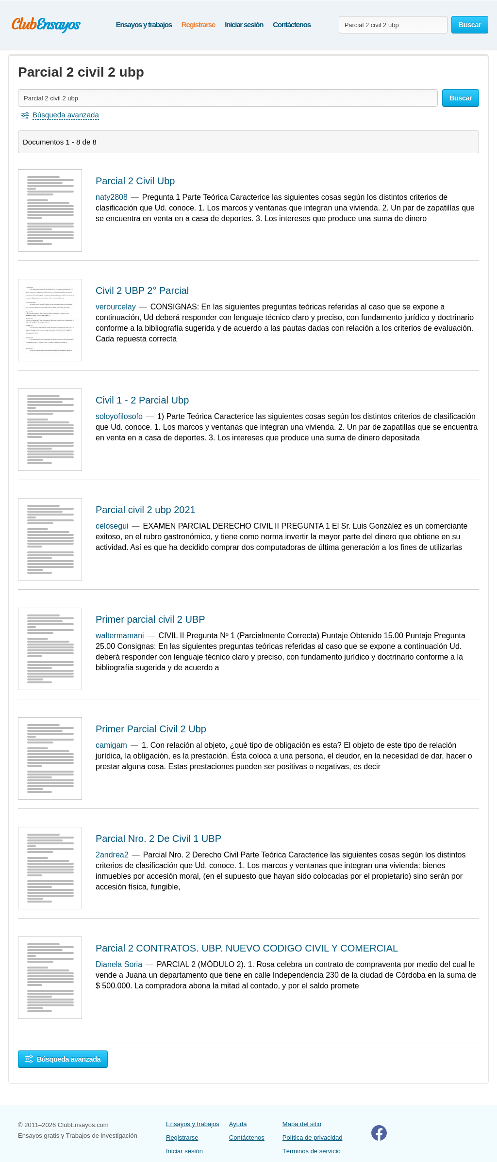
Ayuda (238, 1124)
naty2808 (112, 197)
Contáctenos (292, 24)
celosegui (112, 526)
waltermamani (120, 635)
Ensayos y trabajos (144, 24)
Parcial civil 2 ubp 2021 (146, 509)
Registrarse (198, 24)
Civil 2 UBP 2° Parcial (142, 290)
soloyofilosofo (119, 416)
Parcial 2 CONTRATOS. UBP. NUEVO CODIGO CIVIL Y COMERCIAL (247, 948)
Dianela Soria (119, 964)
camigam (111, 745)
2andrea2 (112, 855)
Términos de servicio (311, 1151)
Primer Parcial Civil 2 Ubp (151, 729)
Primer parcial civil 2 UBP (150, 619)
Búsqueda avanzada (62, 1059)
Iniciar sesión (244, 24)
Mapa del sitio (301, 1124)
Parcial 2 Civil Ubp (135, 181)
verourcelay (116, 307)
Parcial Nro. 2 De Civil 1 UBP (158, 838)
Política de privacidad (312, 1137)
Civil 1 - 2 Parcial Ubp (142, 400)
